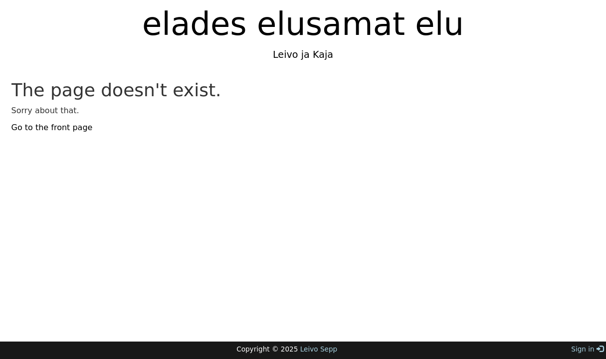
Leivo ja (291, 54)
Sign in (587, 349)
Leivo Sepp (318, 349)
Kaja (321, 54)
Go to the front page (52, 127)
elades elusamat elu (303, 23)
